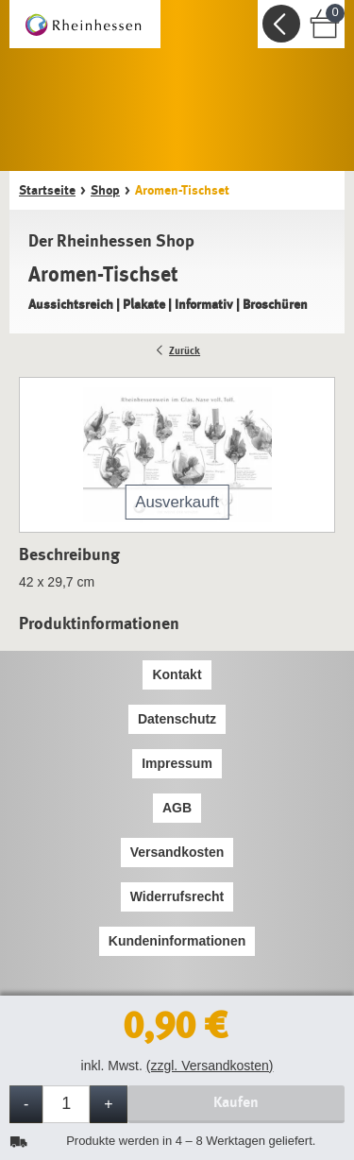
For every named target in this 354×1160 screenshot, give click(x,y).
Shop (105, 189)
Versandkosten (177, 852)
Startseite (47, 189)
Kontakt (176, 674)
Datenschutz (177, 718)
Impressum (177, 763)
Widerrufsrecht (177, 896)
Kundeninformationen (177, 940)
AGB (177, 807)
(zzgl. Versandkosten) (210, 1065)
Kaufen (236, 1102)
